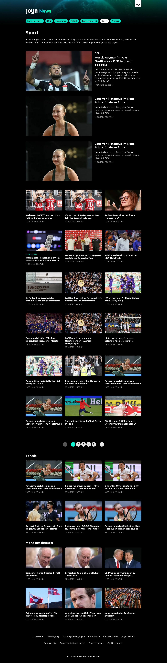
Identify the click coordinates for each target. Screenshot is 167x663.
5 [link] (93, 444)
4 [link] (88, 444)
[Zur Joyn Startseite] (138, 3)
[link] (102, 444)
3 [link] (83, 444)
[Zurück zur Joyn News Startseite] (38, 11)
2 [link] (78, 444)
